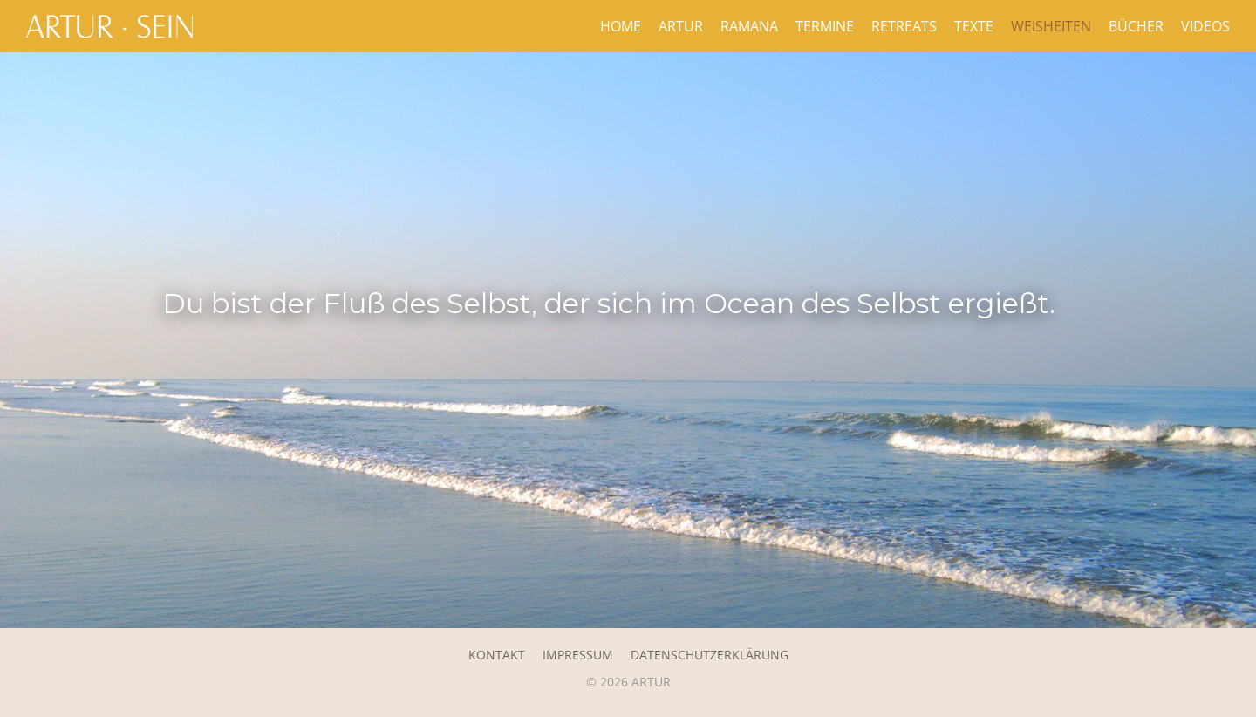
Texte (973, 26)
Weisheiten (1051, 26)
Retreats (904, 26)
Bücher (1136, 26)
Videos (1205, 26)
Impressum (578, 654)
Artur (681, 26)
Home (620, 26)
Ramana (749, 26)
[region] (628, 340)
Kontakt (496, 654)
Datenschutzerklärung (709, 654)
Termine (824, 26)
